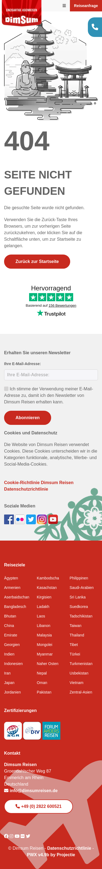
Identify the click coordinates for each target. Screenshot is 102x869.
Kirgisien (44, 597)
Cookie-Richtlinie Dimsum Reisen (38, 482)
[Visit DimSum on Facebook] (9, 519)
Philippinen (79, 578)
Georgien (12, 644)
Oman (42, 682)
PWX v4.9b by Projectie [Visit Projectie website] (51, 854)
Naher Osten (47, 663)
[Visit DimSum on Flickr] (23, 836)
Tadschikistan (81, 616)
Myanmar (44, 654)
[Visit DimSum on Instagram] (12, 836)
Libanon (43, 625)
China (9, 625)
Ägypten (11, 578)
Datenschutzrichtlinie (26, 489)
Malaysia (44, 635)
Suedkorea (79, 606)
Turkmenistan (81, 663)
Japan (9, 682)
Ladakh (43, 606)
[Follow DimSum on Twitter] (31, 519)
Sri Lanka (78, 597)
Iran (7, 673)
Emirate (10, 635)
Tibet (74, 644)
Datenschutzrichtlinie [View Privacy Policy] (69, 848)
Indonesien (13, 663)
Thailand (77, 635)
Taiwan (76, 625)
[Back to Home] (22, 13)
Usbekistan (79, 673)
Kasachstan (47, 587)
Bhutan (10, 616)
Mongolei (44, 644)
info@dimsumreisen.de (31, 790)
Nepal (42, 673)
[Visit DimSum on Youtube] (18, 836)
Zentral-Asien (81, 692)
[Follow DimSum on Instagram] (42, 519)
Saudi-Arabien (82, 587)
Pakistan (44, 692)
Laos (41, 616)
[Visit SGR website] (13, 729)
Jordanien (12, 692)
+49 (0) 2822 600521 (38, 806)
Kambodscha (48, 578)
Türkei (75, 654)
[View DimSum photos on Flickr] (20, 519)
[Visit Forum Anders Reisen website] (51, 729)
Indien (9, 654)
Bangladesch (15, 606)
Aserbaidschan (16, 597)
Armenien (12, 587)
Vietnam (77, 682)
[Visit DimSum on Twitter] (28, 836)
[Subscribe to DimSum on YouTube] (53, 519)
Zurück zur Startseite (37, 261)
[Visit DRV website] (32, 729)
